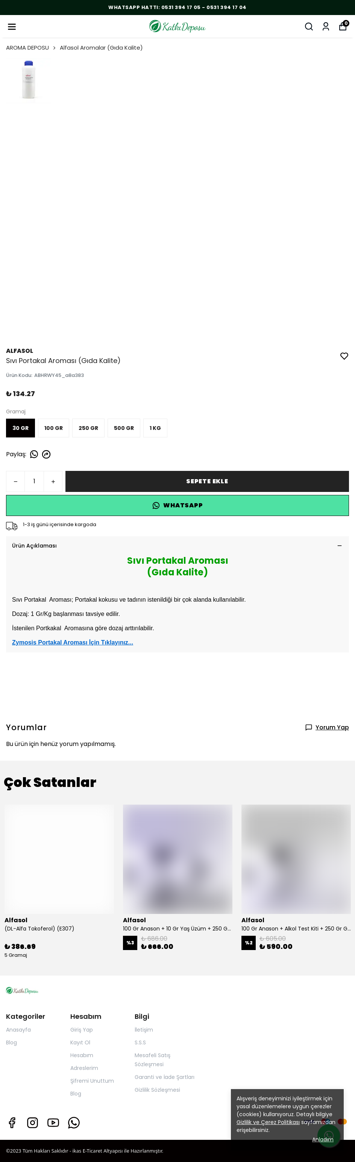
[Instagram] (32, 1123)
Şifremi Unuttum (92, 1081)
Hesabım (81, 1055)
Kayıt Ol (80, 1042)
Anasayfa (18, 1029)
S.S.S (140, 1042)
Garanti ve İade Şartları (164, 1077)
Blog (11, 1042)
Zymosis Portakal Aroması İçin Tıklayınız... (72, 642)
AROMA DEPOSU (31, 47)
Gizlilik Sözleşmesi (157, 1090)
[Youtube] (53, 1123)
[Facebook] (12, 1123)
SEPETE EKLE (207, 481)
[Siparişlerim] (326, 26)
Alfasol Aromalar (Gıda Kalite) (101, 47)
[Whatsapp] (74, 1123)
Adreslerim (84, 1068)
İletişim (144, 1029)
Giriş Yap (81, 1029)
